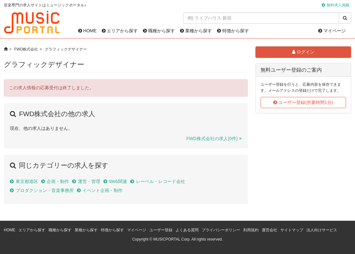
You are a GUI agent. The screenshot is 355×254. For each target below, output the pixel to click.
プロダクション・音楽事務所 (45, 190)
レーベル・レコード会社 (160, 181)
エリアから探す (120, 30)
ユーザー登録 (160, 230)
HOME (87, 30)
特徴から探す (233, 30)
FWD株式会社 (26, 49)
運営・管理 (89, 181)
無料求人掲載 (338, 5)
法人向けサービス (321, 230)
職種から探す (159, 30)
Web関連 (118, 181)
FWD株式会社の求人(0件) (212, 138)
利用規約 (251, 230)
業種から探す (196, 30)
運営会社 (269, 230)
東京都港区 (27, 181)
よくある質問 (187, 230)
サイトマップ (291, 230)
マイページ (332, 30)
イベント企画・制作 (102, 190)
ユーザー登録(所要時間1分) (303, 102)
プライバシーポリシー (221, 230)
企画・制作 (58, 181)
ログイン (303, 51)
